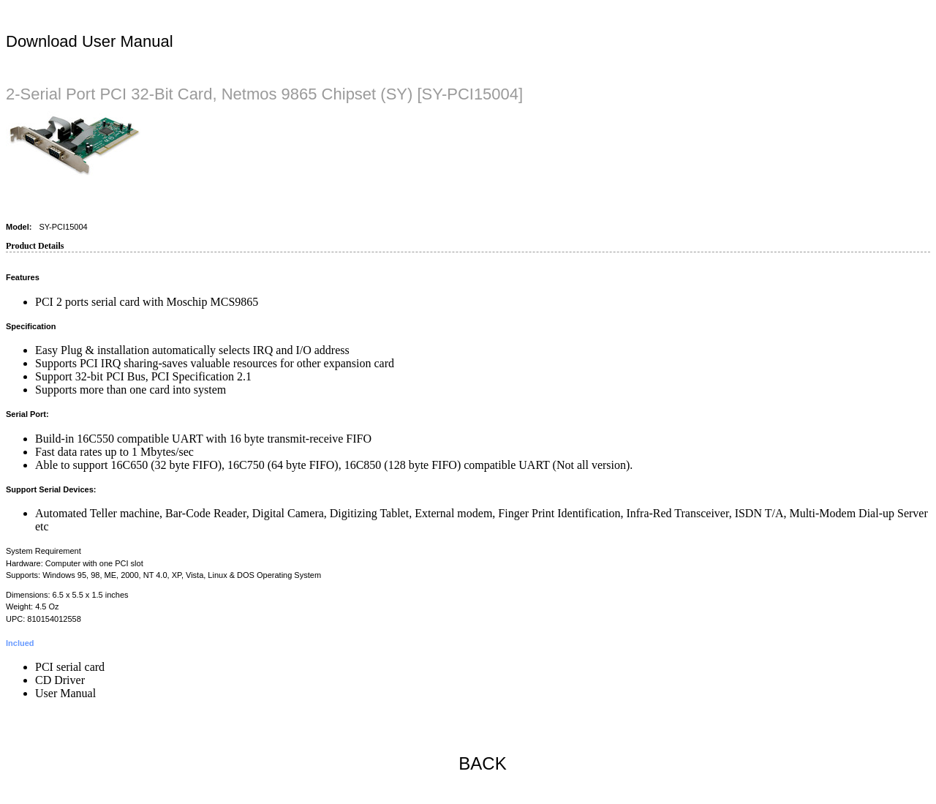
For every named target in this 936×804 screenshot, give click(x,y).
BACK (482, 763)
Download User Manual (89, 41)
